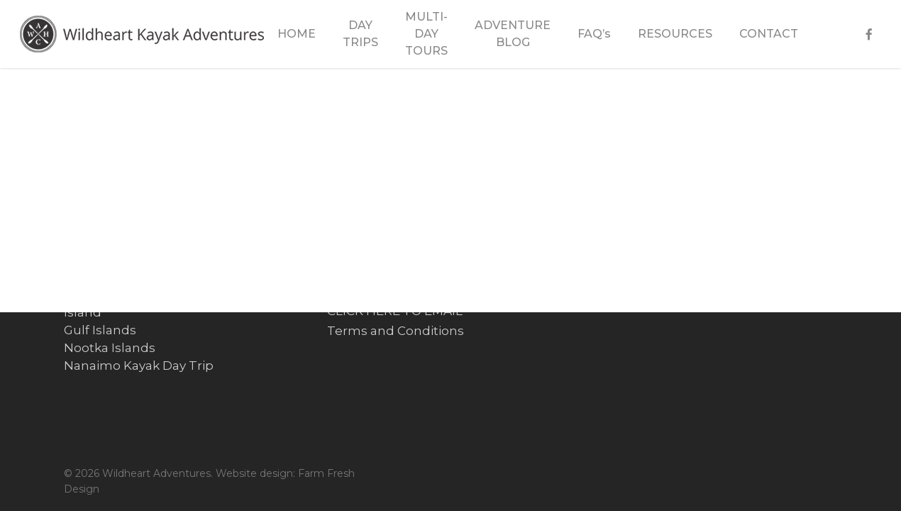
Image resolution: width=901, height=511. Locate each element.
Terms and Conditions (395, 331)
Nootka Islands (109, 348)
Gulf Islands (100, 330)
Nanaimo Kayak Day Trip (139, 366)
